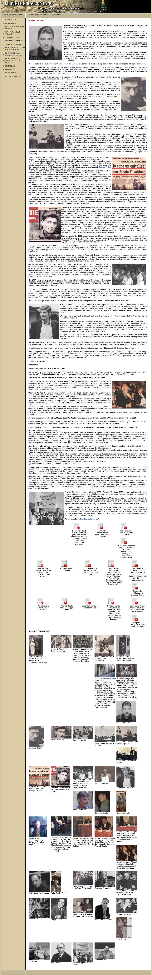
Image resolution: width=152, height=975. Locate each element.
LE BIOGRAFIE (11, 73)
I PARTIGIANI (10, 66)
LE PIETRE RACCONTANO (38, 14)
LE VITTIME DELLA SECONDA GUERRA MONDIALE (12, 60)
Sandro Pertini (105, 167)
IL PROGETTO (10, 20)
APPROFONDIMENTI (13, 76)
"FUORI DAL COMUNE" (14, 44)
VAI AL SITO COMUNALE (13, 14)
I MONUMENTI (10, 23)
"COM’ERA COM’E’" (12, 37)
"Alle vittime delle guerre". (88, 519)
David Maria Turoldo (77, 69)
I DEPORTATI (10, 69)
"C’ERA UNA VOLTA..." (13, 41)
